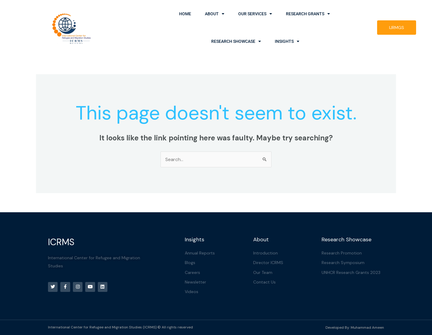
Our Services (255, 14)
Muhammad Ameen (367, 327)
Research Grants (308, 14)
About (214, 14)
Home (185, 13)
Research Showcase (236, 41)
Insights (287, 41)
